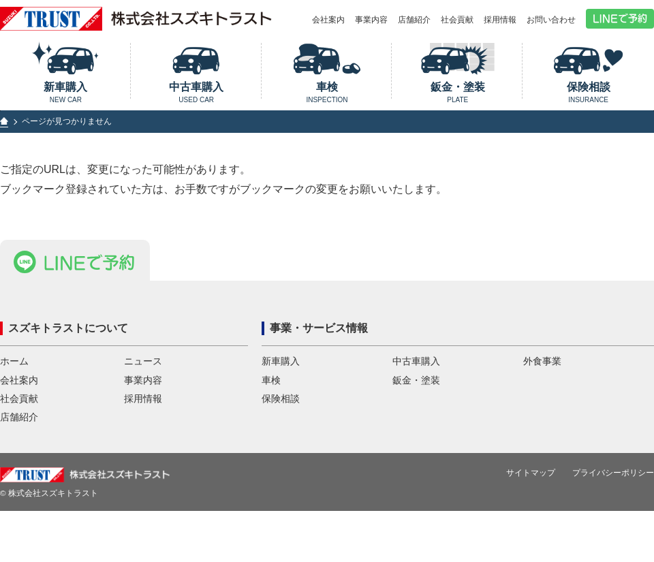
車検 (327, 92)
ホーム (14, 371)
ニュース (143, 371)
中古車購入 (196, 92)
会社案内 (328, 20)
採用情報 (500, 20)
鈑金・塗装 (457, 92)
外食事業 (542, 371)
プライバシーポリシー (613, 483)
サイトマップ (530, 483)
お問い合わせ (551, 20)
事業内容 (371, 20)
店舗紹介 (414, 20)
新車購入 (66, 92)
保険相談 (588, 92)
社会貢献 (457, 20)
